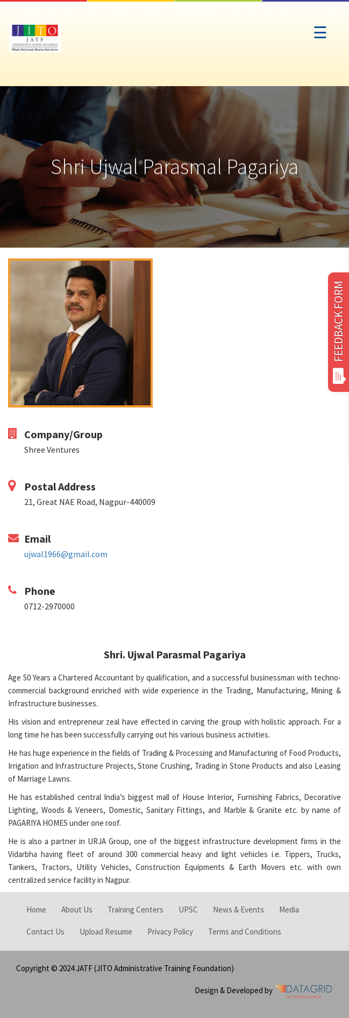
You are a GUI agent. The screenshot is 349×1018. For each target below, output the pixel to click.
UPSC (188, 909)
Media (289, 909)
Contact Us (45, 931)
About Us (76, 909)
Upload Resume (106, 931)
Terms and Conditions (244, 931)
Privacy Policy (170, 931)
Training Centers (135, 909)
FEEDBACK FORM (338, 332)
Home (36, 909)
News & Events (238, 909)
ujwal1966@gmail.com (66, 554)
